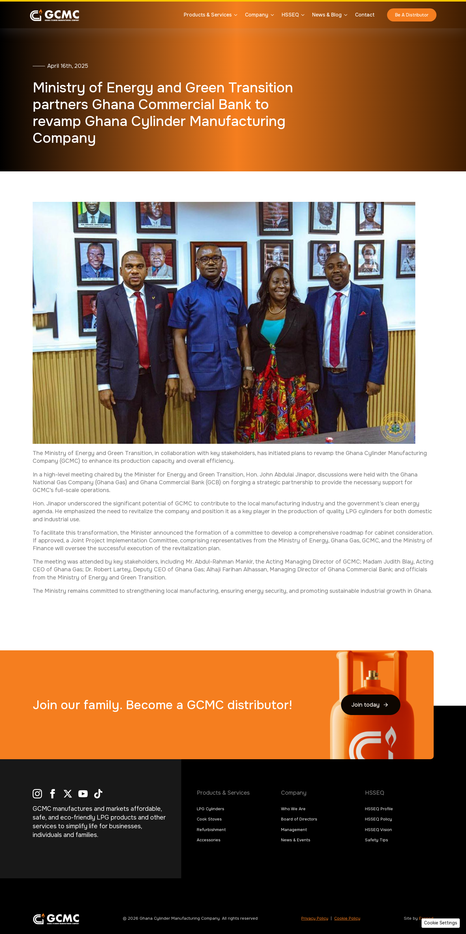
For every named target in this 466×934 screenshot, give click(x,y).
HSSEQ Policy (378, 819)
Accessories (208, 840)
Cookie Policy (347, 918)
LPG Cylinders (210, 808)
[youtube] (83, 793)
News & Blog (327, 15)
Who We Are (293, 808)
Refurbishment (211, 829)
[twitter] (67, 793)
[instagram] (37, 793)
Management (294, 829)
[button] (441, 923)
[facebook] (52, 793)
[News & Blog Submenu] (344, 15)
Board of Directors (299, 819)
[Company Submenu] (271, 15)
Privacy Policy (314, 918)
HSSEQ (290, 15)
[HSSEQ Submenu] (301, 15)
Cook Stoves (209, 819)
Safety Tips (376, 840)
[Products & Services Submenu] (234, 15)
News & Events (295, 840)
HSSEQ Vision (378, 829)
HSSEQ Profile (379, 808)
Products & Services (208, 15)
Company (256, 15)
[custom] (98, 793)
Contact (365, 15)
